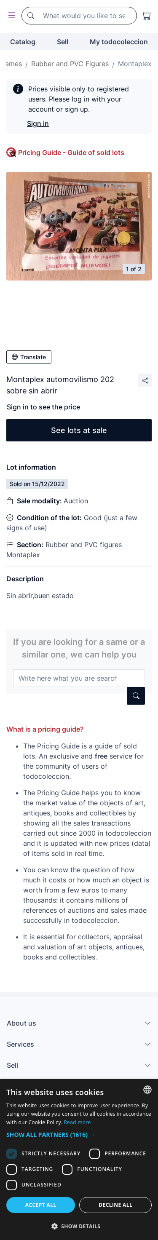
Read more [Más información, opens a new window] (77, 1122)
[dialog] (79, 1159)
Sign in (38, 123)
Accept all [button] (40, 1204)
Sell (62, 41)
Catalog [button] (22, 41)
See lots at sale (79, 430)
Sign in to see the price (43, 407)
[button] (79, 1134)
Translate (29, 357)
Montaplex (135, 63)
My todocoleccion (119, 41)
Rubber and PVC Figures (70, 63)
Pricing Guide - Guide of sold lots (71, 152)
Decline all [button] (115, 1204)
